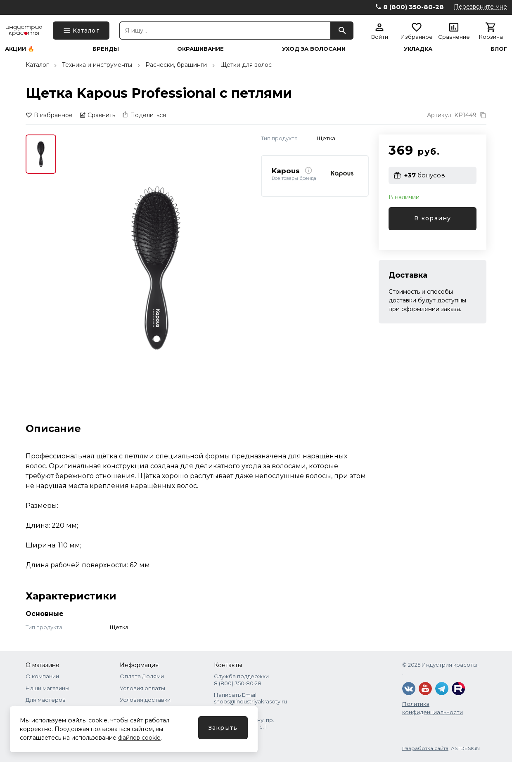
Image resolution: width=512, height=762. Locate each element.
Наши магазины (47, 688)
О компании (42, 676)
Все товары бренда (294, 178)
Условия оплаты (142, 688)
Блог (499, 49)
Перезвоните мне (480, 6)
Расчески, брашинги (176, 64)
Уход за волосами (314, 49)
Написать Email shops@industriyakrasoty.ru (250, 698)
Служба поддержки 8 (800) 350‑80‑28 (241, 679)
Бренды (105, 49)
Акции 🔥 (19, 49)
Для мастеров (46, 699)
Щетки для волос (246, 64)
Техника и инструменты (97, 64)
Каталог (37, 64)
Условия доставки (145, 699)
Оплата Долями (142, 676)
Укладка (418, 49)
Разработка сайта (425, 748)
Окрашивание (200, 49)
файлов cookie (139, 737)
